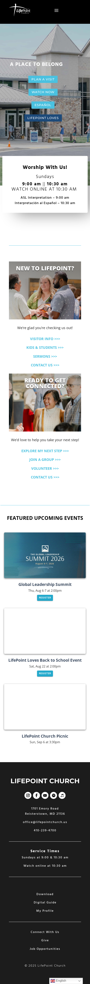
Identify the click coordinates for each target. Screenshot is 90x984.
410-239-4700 (45, 830)
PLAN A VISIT (43, 79)
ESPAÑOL (43, 105)
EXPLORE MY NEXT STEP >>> (45, 451)
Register (45, 598)
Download (45, 894)
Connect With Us (45, 932)
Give (45, 940)
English (58, 981)
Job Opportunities (45, 949)
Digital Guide (45, 902)
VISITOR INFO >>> (45, 338)
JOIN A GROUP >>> (45, 459)
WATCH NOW (43, 92)
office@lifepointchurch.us (45, 822)
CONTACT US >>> (45, 365)
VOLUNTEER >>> (45, 468)
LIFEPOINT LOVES (43, 118)
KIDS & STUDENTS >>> (45, 347)
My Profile (45, 910)
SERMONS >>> (45, 356)
